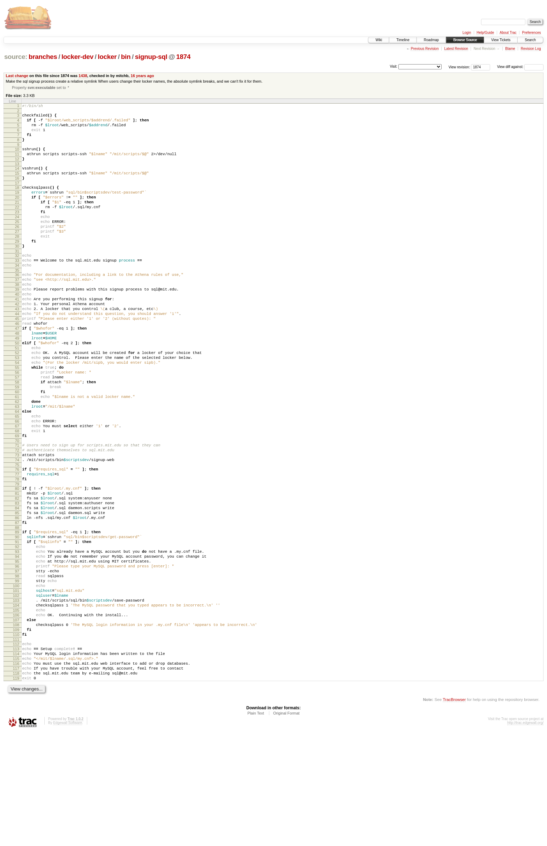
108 (16, 727)
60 (17, 448)
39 (17, 324)
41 (17, 335)
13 (17, 175)
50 (17, 389)
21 (17, 220)
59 (17, 442)
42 (17, 341)
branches (43, 56)
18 (17, 202)
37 (17, 312)
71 (17, 512)
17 (17, 197)
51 (17, 395)
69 (17, 501)
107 (16, 721)
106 (16, 715)
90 (17, 620)
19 (17, 208)
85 (17, 592)
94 (17, 644)
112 (16, 749)
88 (17, 610)
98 (17, 668)
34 (17, 295)
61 (17, 454)
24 (17, 237)
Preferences (531, 33)
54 (17, 412)
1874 (183, 56)
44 (17, 353)
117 (16, 779)
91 (17, 626)
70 (17, 507)
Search (530, 40)
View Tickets (500, 40)
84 (17, 586)
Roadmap (431, 40)
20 (17, 214)
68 (17, 495)
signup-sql (151, 56)
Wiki (378, 40)
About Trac (508, 33)
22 (17, 226)
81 (17, 568)
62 (17, 460)
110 (16, 739)
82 (17, 574)
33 (17, 289)
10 (17, 157)
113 (16, 755)
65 (17, 478)
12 (17, 169)
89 (17, 614)
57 (17, 430)
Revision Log (531, 49)
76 (17, 540)
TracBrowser (454, 813)
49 (17, 383)
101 (16, 685)
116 (16, 773)
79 (17, 558)
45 (17, 359)
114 (16, 761)
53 (17, 407)
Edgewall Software (67, 836)
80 (17, 562)
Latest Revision (456, 49)
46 (17, 365)
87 (17, 604)
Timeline (402, 40)
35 (17, 301)
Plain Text (255, 827)
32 (17, 283)
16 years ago (142, 76)
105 (16, 709)
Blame (510, 49)
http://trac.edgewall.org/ (525, 836)
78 (17, 552)
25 (17, 243)
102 (16, 691)
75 (17, 536)
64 (17, 472)
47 (17, 371)
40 (17, 329)
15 (17, 185)
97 (17, 662)
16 (17, 191)
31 (17, 279)
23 (17, 231)
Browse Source (465, 40)
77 (17, 546)
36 (17, 306)
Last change (17, 76)
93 (17, 638)
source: (15, 56)
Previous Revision (425, 49)
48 (17, 377)
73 (17, 524)
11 (17, 163)
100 (16, 680)
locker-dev (77, 56)
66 (17, 484)
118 (16, 785)
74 (17, 530)
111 (16, 745)
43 (17, 347)
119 (16, 791)
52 (17, 401)
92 (17, 632)
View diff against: (520, 67)
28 (17, 261)
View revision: (459, 67)
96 (17, 656)
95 (17, 650)
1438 (82, 76)
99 (17, 674)
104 (16, 703)
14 (17, 179)
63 (17, 466)
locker (107, 56)
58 (17, 436)
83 (17, 580)
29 (17, 267)
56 (17, 424)
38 (17, 318)
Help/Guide (485, 33)
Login (467, 33)
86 (17, 598)
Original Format (286, 827)
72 (17, 518)
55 (17, 418)
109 (16, 733)
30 (17, 273)
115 (16, 767)
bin (125, 56)
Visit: (393, 66)
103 (16, 697)
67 (17, 490)
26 (17, 249)
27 (17, 255)
